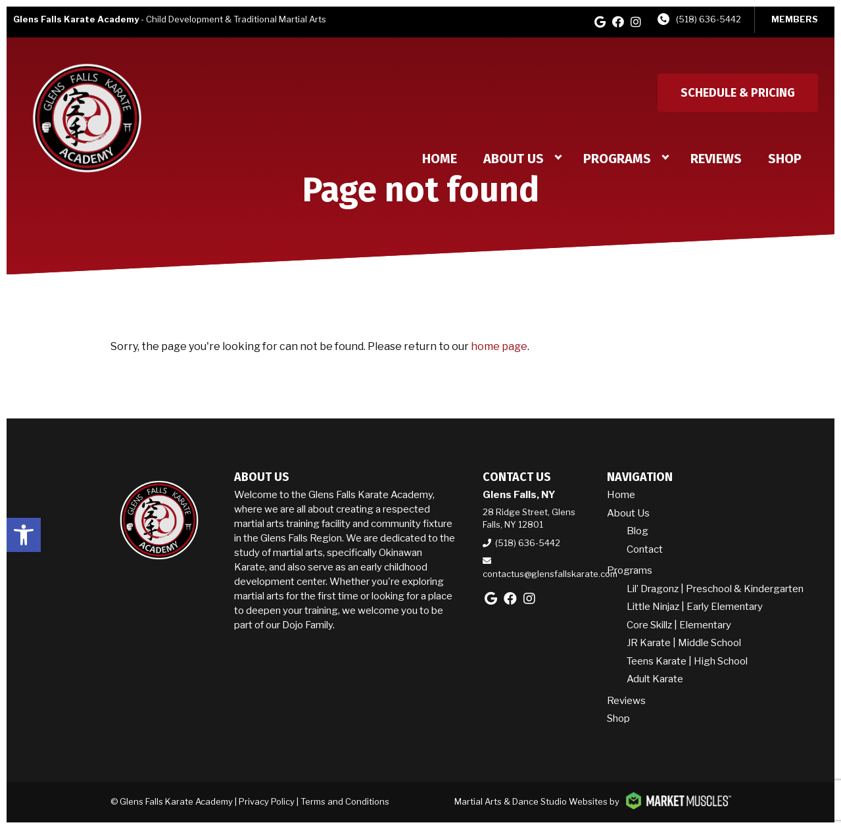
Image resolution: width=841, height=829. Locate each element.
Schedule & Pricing (738, 93)
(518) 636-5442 (708, 19)
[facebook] (618, 22)
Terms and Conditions (344, 801)
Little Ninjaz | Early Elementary (695, 607)
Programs (617, 158)
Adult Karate (655, 679)
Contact (645, 549)
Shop (785, 158)
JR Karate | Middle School (684, 643)
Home (439, 158)
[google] (600, 22)
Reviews (716, 158)
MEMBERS (794, 19)
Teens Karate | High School (687, 661)
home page (499, 346)
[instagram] (636, 22)
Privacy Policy (267, 801)
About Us (513, 158)
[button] (24, 535)
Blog (637, 531)
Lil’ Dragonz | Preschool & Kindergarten (715, 589)
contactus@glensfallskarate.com (550, 573)
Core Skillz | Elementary (679, 625)
